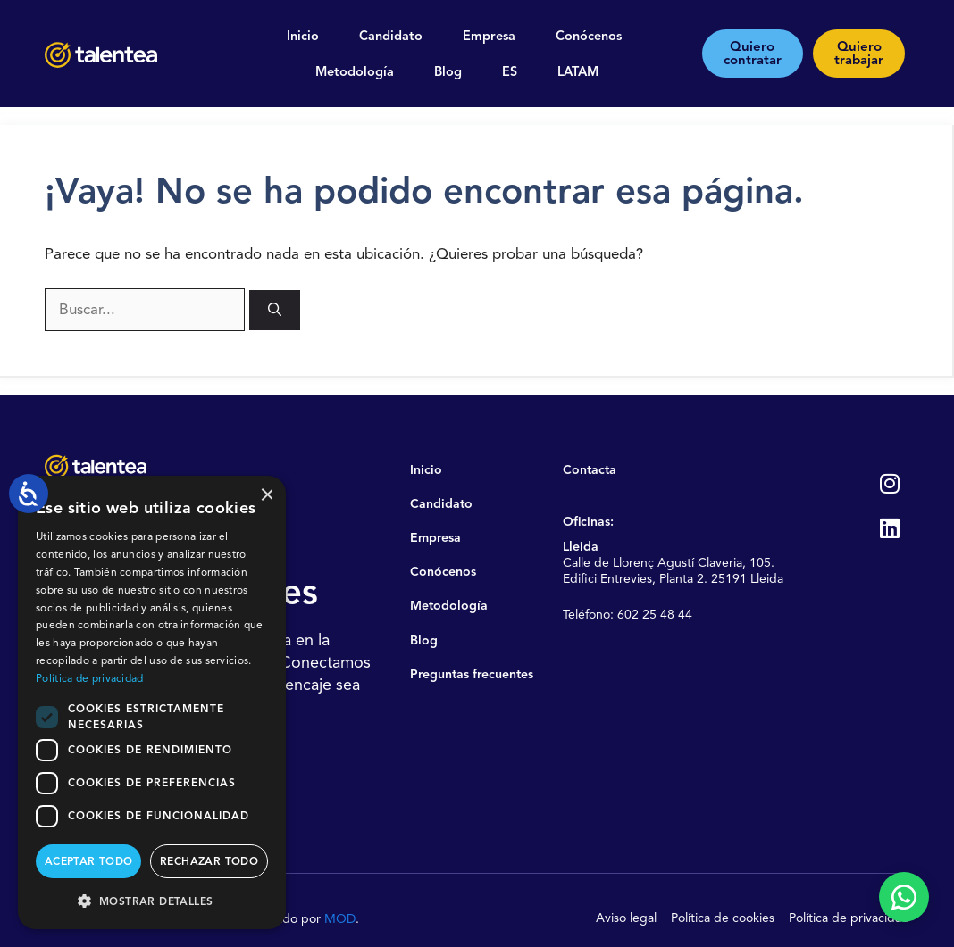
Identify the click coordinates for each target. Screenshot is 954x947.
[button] (152, 900)
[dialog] (152, 702)
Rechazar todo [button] (209, 861)
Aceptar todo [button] (89, 861)
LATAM (577, 71)
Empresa (489, 36)
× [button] (265, 495)
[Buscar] (274, 310)
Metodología (354, 71)
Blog (448, 71)
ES (509, 71)
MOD (340, 918)
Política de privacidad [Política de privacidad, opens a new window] (90, 678)
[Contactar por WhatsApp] (904, 897)
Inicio (303, 36)
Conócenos (589, 36)
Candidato (391, 36)
